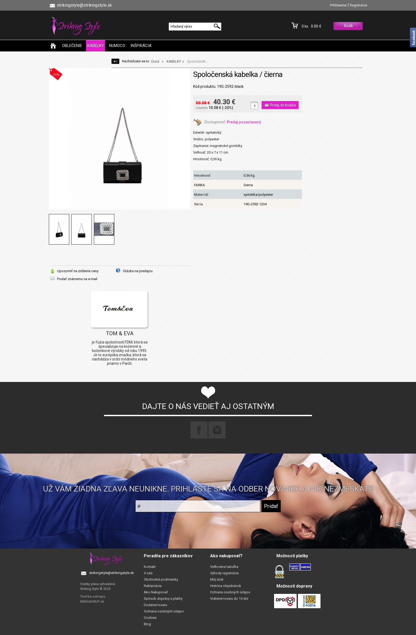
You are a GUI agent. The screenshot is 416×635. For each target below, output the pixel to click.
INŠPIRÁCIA (141, 45)
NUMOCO (117, 45)
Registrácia (358, 5)
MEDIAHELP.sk (92, 601)
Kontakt (150, 567)
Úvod (155, 61)
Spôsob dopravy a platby (163, 599)
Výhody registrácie (224, 573)
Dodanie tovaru (155, 605)
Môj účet (216, 579)
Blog (147, 624)
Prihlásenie (338, 5)
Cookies (150, 618)
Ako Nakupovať (156, 592)
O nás (148, 573)
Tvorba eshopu (92, 596)
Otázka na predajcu (138, 271)
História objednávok (225, 586)
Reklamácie (153, 586)
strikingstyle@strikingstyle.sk (111, 573)
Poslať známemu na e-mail (77, 279)
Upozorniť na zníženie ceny (77, 271)
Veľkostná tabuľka (224, 567)
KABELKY (95, 45)
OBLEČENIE (72, 45)
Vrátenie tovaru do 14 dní (229, 599)
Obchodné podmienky (161, 579)
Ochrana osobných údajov (164, 611)
